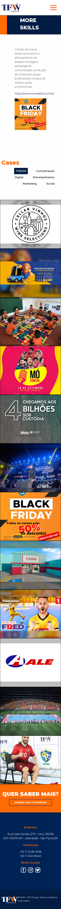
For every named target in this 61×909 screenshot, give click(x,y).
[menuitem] (53, 8)
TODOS (21, 171)
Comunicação (45, 171)
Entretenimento (43, 177)
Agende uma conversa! (30, 802)
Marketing (30, 183)
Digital (19, 177)
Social (50, 183)
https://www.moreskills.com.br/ (34, 93)
